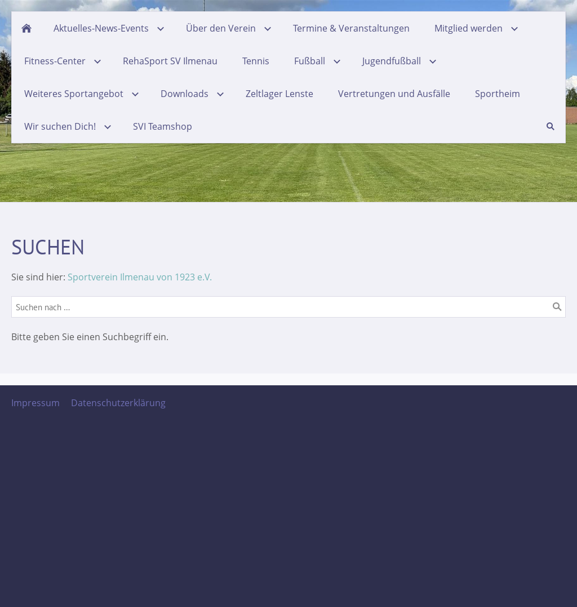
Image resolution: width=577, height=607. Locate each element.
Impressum (35, 403)
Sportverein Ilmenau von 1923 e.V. (140, 277)
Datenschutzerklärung (118, 403)
